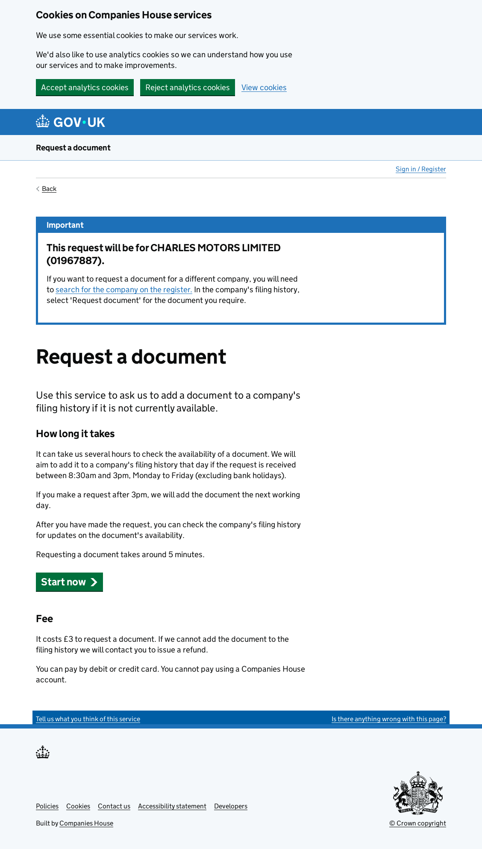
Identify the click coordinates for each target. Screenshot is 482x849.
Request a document (73, 148)
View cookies (264, 87)
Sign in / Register (421, 169)
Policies (47, 806)
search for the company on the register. (124, 289)
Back (49, 189)
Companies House (86, 823)
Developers (230, 806)
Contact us (114, 806)
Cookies (78, 806)
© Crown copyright (417, 823)
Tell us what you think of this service (88, 719)
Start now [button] (69, 582)
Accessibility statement (172, 806)
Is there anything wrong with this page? (389, 719)
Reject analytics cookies (187, 87)
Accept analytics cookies (85, 87)
